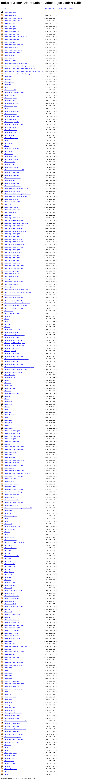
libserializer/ (9, 644)
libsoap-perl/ (9, 481)
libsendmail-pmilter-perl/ (14, 662)
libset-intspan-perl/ (12, 628)
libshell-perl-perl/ (11, 596)
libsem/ (6, 670)
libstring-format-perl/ (12, 250)
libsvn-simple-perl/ (11, 119)
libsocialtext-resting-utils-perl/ (17, 473)
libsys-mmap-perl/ (10, 42)
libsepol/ (7, 660)
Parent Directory (10, 13)
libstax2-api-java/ (11, 284)
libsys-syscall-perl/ (12, 34)
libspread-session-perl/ (13, 372)
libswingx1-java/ (10, 98)
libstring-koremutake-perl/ (14, 242)
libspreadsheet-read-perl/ (14, 364)
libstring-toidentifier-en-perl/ (16, 223)
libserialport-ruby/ (11, 641)
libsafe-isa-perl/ (10, 769)
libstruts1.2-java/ (11, 207)
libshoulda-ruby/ (10, 585)
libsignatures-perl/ (11, 556)
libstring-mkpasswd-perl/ (13, 239)
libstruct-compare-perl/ (13, 210)
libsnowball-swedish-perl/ (14, 489)
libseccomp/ (8, 678)
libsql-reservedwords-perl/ (14, 335)
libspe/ (6, 409)
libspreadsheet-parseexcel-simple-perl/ (19, 367)
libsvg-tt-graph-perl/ (12, 148)
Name (5, 8)
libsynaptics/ (9, 82)
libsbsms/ (7, 745)
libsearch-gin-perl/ (11, 686)
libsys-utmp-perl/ (10, 29)
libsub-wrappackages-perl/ (14, 170)
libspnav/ (7, 380)
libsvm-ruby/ (8, 143)
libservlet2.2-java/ (11, 636)
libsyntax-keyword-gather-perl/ (16, 63)
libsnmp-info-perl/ (11, 505)
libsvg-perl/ (8, 154)
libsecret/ (8, 676)
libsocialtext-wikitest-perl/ (15, 471)
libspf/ (6, 399)
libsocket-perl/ (10, 457)
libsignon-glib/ (10, 553)
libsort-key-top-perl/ (12, 436)
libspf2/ (7, 396)
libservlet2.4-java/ (11, 633)
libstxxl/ (7, 204)
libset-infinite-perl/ (12, 630)
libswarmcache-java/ (11, 111)
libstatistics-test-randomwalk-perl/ (18, 292)
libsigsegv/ (8, 545)
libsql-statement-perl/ (12, 332)
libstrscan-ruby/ (10, 212)
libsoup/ (7, 425)
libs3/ (6, 774)
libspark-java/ (9, 415)
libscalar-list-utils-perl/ (14, 739)
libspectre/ (8, 404)
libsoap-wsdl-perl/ (11, 479)
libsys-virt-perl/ (10, 26)
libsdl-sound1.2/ (10, 697)
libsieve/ (7, 569)
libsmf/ (6, 521)
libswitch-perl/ (10, 90)
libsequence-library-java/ (14, 652)
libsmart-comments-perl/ (13, 526)
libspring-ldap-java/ (12, 348)
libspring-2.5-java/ (11, 353)
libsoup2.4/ (8, 420)
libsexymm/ (8, 612)
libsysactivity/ (10, 23)
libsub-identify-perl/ (12, 186)
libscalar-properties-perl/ (14, 734)
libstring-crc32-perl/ (12, 263)
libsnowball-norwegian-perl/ (14, 492)
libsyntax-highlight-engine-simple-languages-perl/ (23, 71)
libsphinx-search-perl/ (12, 393)
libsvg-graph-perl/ (11, 159)
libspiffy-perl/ (10, 388)
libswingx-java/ (10, 100)
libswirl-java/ (9, 95)
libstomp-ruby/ (9, 279)
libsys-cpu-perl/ (10, 55)
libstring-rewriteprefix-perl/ (15, 231)
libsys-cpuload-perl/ (12, 53)
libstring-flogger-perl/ (13, 252)
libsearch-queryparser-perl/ (14, 684)
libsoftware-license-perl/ (14, 449)
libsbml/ (7, 747)
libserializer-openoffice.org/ (15, 646)
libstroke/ (8, 215)
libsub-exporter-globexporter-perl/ (17, 194)
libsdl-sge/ (8, 700)
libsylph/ (7, 85)
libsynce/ (7, 79)
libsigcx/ (7, 558)
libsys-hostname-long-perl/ (14, 45)
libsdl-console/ (10, 710)
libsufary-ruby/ (10, 164)
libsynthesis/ (9, 58)
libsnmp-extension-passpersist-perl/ (18, 508)
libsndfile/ (8, 513)
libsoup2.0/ (8, 423)
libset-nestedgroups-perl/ (14, 625)
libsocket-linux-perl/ (12, 463)
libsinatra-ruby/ (10, 540)
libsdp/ (6, 692)
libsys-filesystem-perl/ (13, 50)
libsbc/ (6, 750)
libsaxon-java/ (9, 755)
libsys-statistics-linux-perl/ (15, 37)
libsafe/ (7, 766)
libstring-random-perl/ (12, 234)
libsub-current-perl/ (12, 202)
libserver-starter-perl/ (13, 638)
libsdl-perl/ (8, 705)
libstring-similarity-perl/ (14, 226)
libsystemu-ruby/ (10, 15)
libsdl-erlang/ (9, 708)
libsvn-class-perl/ (11, 138)
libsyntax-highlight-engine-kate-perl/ (18, 74)
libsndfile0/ (8, 511)
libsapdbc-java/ (10, 758)
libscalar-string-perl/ (12, 731)
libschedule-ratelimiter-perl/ (15, 721)
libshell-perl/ (9, 593)
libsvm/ (6, 140)
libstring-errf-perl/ (12, 258)
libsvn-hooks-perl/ (11, 132)
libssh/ (6, 319)
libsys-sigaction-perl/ (12, 39)
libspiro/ (7, 383)
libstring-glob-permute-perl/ (15, 244)
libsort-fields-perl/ (12, 441)
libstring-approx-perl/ (12, 271)
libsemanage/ (8, 668)
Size (60, 8)
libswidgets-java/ (10, 106)
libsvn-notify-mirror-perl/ (14, 124)
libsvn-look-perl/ (10, 130)
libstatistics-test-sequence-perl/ (17, 290)
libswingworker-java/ (12, 103)
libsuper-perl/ (9, 162)
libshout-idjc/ (9, 582)
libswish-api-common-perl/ (14, 92)
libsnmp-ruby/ (9, 497)
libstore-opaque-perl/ (12, 276)
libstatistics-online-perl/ (14, 298)
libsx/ (6, 87)
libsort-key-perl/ (10, 439)
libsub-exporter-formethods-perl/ (16, 196)
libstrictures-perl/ (11, 274)
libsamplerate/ (9, 763)
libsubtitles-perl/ (11, 167)
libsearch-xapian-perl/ (12, 681)
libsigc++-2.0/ (9, 564)
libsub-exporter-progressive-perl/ (17, 188)
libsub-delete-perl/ (11, 199)
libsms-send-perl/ (10, 516)
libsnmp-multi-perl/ (11, 500)
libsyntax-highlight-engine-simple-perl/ (19, 69)
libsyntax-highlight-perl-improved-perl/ (19, 66)
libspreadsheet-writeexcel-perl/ (16, 359)
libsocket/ (8, 455)
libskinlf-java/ (10, 537)
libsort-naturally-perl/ (13, 433)
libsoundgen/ (8, 428)
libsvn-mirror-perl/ (11, 127)
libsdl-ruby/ (8, 702)
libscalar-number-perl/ (12, 737)
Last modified (49, 8)
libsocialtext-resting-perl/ (14, 476)
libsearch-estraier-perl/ (13, 689)
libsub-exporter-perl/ (12, 191)
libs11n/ (7, 771)
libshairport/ (9, 601)
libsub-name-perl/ (10, 180)
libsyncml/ (8, 77)
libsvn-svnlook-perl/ (12, 116)
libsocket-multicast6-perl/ (14, 460)
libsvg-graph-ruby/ (11, 156)
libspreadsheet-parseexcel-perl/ (16, 369)
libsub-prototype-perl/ (12, 175)
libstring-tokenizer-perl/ (14, 220)
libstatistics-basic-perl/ (14, 308)
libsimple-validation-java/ (14, 542)
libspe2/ (7, 407)
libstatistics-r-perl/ (12, 295)
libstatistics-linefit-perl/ (14, 300)
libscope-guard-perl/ (12, 718)
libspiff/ (7, 391)
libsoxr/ (7, 417)
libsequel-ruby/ (10, 654)
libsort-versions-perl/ (12, 431)
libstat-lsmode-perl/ (12, 313)
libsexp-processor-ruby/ (13, 614)
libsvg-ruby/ (8, 151)
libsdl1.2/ (8, 694)
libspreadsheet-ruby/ (12, 361)
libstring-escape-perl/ (12, 255)
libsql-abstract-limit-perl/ (14, 340)
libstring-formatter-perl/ (14, 247)
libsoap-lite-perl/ (11, 484)
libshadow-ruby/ (10, 604)
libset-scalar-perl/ (11, 620)
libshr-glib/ (8, 577)
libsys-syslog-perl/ (11, 31)
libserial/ (8, 649)
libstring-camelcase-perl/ (14, 266)
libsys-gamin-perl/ (11, 47)
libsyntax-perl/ (10, 61)
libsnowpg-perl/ (10, 487)
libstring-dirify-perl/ (12, 260)
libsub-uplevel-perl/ (12, 172)
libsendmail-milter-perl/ (13, 665)
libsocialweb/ (9, 468)
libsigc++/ (8, 561)
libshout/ (7, 580)
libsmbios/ (8, 524)
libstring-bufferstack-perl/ (14, 268)
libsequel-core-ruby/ (12, 657)
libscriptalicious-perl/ (13, 713)
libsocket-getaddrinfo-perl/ (14, 465)
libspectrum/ (8, 401)
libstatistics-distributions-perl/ (17, 303)
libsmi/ (6, 518)
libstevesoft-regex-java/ (13, 282)
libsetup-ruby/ (9, 617)
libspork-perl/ (9, 375)
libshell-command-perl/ (12, 598)
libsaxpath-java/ (10, 753)
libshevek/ (8, 588)
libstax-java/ (9, 287)
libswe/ (6, 108)
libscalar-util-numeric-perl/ (15, 729)
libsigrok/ (8, 550)
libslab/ (7, 532)
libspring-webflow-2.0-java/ (14, 343)
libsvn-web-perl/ (10, 114)
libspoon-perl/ (9, 377)
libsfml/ (7, 609)
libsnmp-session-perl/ (12, 495)
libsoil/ (7, 444)
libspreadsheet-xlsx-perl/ (14, 356)
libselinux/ (8, 673)
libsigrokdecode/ (10, 548)
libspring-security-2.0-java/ (15, 345)
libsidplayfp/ (9, 572)
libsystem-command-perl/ (13, 18)
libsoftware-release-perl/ (14, 447)
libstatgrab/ (8, 311)
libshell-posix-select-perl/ (14, 590)
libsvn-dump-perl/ (10, 135)
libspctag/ (8, 412)
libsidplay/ (8, 574)
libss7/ (6, 321)
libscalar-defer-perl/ (12, 742)
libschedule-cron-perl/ (12, 723)
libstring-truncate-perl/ (13, 218)
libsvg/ (6, 146)
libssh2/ (7, 316)
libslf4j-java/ (9, 529)
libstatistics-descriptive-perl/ (16, 305)
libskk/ (6, 534)
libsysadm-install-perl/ (13, 21)
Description (68, 8)
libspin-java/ (9, 385)
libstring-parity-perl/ (12, 236)
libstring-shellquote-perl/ (14, 228)
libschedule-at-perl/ (12, 726)
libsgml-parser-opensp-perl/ (14, 606)
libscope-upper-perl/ (12, 716)
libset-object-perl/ (11, 622)
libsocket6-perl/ (10, 452)
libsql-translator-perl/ (13, 329)
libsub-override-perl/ (12, 178)
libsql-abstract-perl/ (12, 337)
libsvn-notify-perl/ (11, 122)
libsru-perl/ (8, 324)
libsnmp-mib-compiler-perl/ (14, 503)
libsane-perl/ (9, 761)
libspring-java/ (10, 351)
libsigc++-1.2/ (9, 566)
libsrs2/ (7, 327)
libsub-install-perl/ (12, 183)
